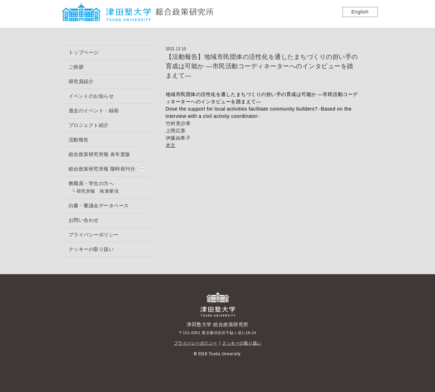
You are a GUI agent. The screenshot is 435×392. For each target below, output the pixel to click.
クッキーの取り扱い (241, 343)
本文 (171, 145)
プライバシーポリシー (195, 343)
